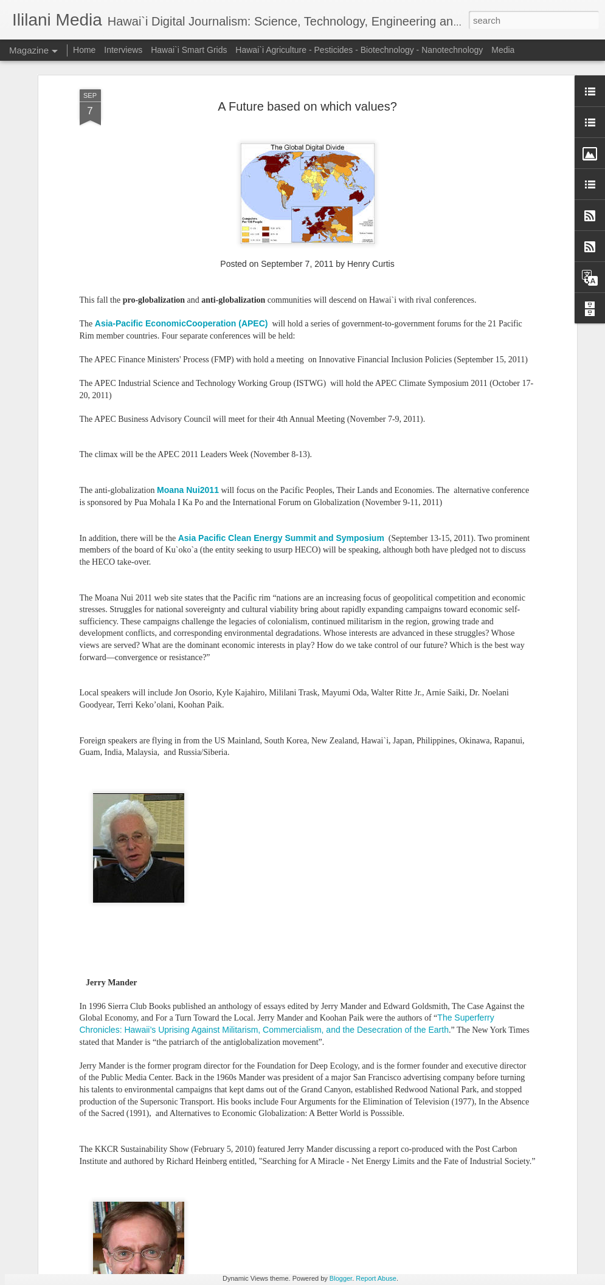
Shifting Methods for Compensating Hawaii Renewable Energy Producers (280, 1138)
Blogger (341, 1278)
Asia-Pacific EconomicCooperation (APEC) (181, 128)
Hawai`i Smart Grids (189, 50)
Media (502, 50)
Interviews (123, 50)
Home (84, 50)
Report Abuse (376, 1278)
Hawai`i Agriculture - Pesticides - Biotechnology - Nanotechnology (359, 50)
